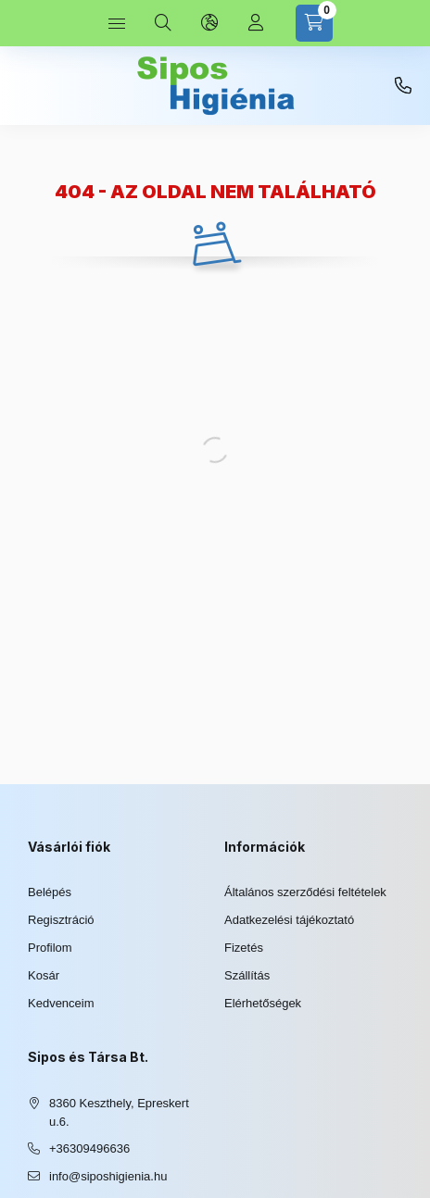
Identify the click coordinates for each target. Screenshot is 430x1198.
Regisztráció (61, 920)
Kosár (43, 975)
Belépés (49, 892)
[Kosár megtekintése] (314, 23)
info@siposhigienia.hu (108, 1176)
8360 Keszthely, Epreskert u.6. (119, 1112)
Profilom (50, 948)
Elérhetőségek (262, 1003)
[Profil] (255, 23)
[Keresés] (163, 23)
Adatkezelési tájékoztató (289, 920)
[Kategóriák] (116, 23)
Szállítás (247, 975)
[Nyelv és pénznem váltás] (209, 23)
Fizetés (243, 948)
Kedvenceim (61, 1003)
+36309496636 (403, 86)
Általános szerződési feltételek (305, 892)
